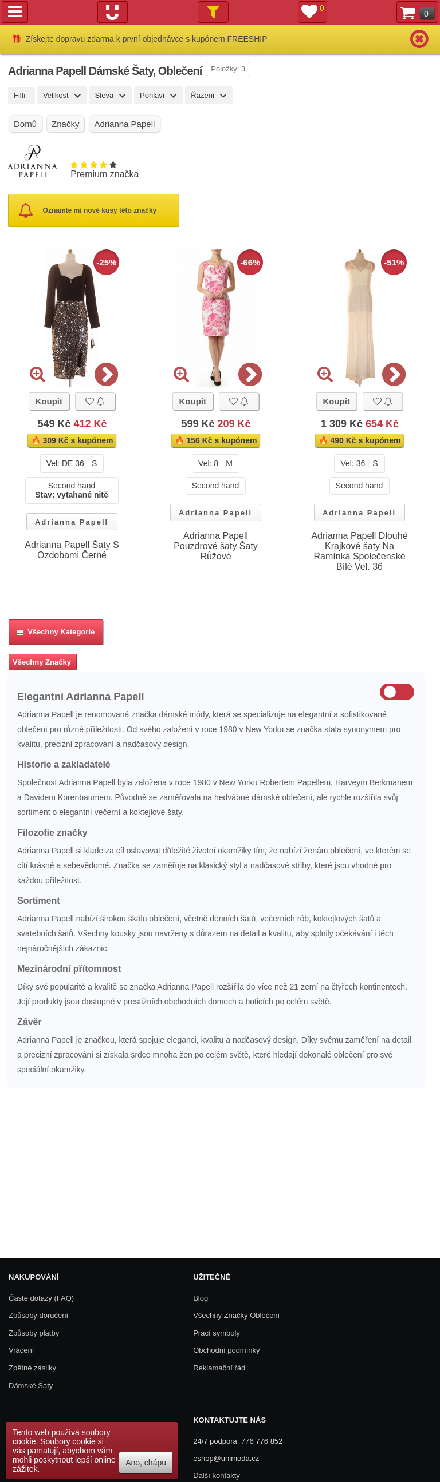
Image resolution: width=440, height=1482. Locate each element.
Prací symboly (216, 1333)
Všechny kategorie (56, 631)
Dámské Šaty (31, 1385)
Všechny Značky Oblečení (236, 1315)
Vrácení (21, 1350)
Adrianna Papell (71, 522)
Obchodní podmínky (226, 1350)
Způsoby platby (34, 1333)
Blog (200, 1298)
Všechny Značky (42, 662)
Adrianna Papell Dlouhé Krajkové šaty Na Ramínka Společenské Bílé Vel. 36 (359, 551)
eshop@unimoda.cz (226, 1458)
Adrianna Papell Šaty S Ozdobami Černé (72, 550)
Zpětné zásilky (32, 1368)
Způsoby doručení (38, 1315)
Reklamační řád (219, 1368)
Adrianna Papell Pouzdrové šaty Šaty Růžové (216, 546)
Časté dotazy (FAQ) (41, 1298)
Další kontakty (216, 1475)
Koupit (49, 401)
